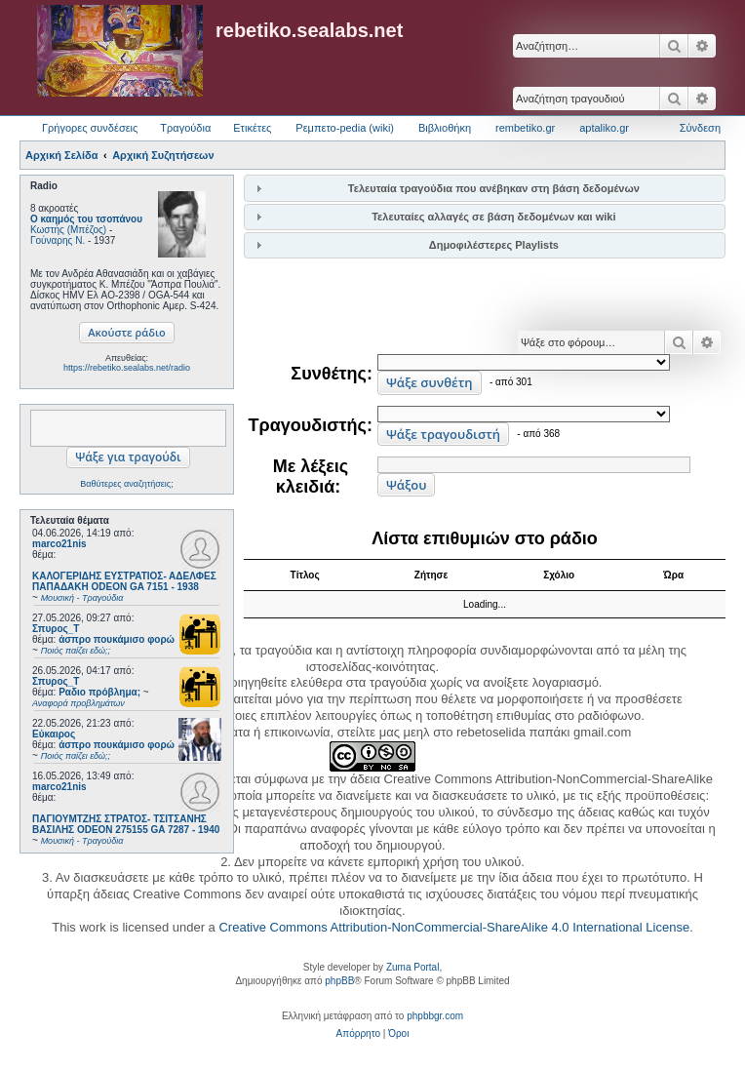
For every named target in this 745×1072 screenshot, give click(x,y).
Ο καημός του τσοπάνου (86, 219)
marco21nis (59, 543)
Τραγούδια (185, 128)
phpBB (339, 980)
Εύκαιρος (53, 734)
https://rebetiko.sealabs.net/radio (126, 368)
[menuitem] (358, 1034)
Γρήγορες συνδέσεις (89, 128)
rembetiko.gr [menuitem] (525, 128)
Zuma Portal (412, 967)
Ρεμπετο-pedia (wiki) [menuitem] (344, 128)
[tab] (484, 188)
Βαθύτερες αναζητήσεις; (126, 484)
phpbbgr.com (435, 1016)
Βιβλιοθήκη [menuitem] (444, 128)
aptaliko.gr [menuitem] (604, 128)
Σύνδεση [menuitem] (700, 128)
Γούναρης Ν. (57, 240)
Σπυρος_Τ (55, 628)
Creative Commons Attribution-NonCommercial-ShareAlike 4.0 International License (453, 927)
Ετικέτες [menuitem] (252, 128)
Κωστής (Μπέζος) (68, 229)
